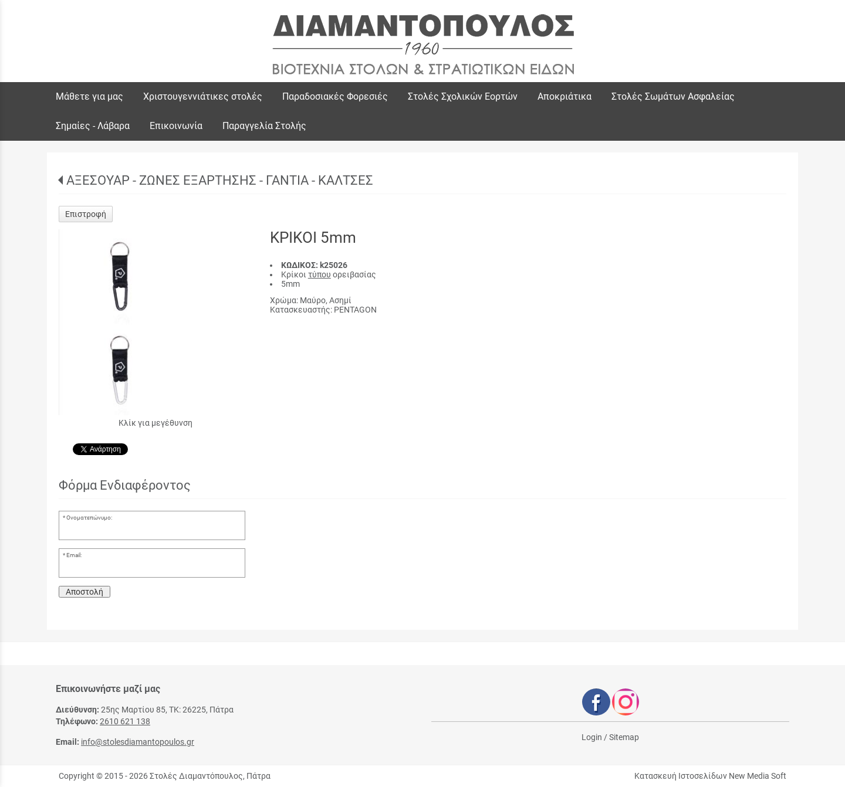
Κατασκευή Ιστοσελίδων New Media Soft (710, 776)
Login (592, 737)
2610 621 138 (125, 721)
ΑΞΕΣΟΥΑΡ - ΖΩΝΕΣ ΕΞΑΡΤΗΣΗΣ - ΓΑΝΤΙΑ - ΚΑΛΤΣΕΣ (219, 180)
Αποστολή (84, 591)
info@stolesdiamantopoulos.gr (137, 742)
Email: (74, 555)
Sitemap (624, 737)
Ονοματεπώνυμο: (89, 517)
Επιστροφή (85, 214)
